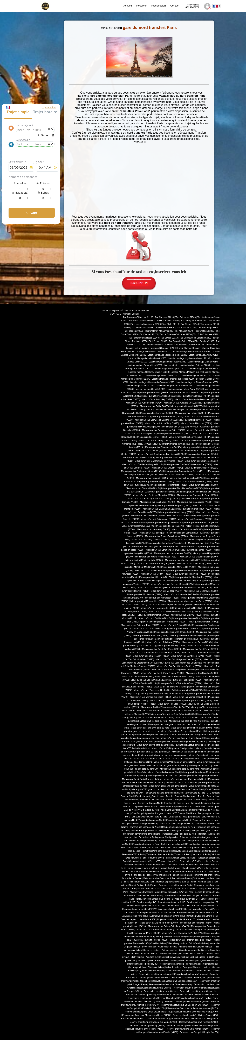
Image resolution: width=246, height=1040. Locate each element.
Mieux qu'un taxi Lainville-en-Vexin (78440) (166, 543)
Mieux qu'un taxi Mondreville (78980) (201, 591)
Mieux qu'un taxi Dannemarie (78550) (176, 474)
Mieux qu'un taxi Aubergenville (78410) (144, 403)
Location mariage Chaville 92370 (149, 389)
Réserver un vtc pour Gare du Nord (156, 799)
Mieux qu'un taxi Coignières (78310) (201, 461)
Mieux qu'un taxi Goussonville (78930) (185, 516)
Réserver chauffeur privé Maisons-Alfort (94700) (195, 1012)
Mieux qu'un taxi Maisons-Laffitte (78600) (199, 557)
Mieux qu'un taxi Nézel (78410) (192, 608)
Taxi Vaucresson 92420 (152, 344)
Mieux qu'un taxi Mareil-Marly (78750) (194, 563)
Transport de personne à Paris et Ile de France (184, 871)
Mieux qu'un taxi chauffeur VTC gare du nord (182, 738)
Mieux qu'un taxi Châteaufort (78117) (185, 451)
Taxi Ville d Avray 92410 (176, 344)
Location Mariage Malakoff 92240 (186, 372)
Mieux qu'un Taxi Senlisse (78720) (178, 676)
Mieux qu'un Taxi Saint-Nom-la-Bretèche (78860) (179, 666)
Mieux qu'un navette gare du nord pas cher (177, 782)
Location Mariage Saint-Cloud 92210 (161, 375)
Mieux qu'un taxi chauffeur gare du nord (188, 745)
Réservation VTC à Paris (133, 854)
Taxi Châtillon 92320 (204, 331)
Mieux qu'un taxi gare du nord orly (196, 765)
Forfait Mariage (184, 348)
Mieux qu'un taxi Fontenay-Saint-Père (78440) (149, 498)
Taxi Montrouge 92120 (207, 327)
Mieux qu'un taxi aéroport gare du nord (152, 758)
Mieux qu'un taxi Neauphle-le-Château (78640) (170, 604)
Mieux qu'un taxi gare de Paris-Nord (186, 721)
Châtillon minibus (156, 967)
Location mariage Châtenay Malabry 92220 (148, 372)
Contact (174, 5)
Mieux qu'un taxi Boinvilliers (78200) (195, 420)
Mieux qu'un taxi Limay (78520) (146, 546)
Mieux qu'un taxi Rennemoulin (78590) (188, 635)
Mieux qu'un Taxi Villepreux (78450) (153, 711)
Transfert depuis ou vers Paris (177, 895)
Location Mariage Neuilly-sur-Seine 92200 (167, 355)
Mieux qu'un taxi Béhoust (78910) (191, 413)
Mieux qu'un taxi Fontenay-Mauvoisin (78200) (154, 495)
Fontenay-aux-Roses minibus (159, 964)
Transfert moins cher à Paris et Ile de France (144, 864)
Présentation (158, 5)
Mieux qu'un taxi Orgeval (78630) (187, 615)
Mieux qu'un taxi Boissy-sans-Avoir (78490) (182, 427)
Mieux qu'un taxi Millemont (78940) (154, 587)
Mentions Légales (131, 314)
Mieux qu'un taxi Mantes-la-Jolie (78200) (144, 560)
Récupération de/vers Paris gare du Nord (141, 834)
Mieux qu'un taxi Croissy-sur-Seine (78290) (141, 471)
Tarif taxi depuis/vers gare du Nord (143, 847)
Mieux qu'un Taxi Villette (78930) (187, 711)
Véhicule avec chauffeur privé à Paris (152, 899)
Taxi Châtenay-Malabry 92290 (159, 331)
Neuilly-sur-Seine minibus (191, 953)
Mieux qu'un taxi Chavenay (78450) (201, 454)
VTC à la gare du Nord (148, 810)
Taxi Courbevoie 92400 (168, 321)
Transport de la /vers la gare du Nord (176, 823)
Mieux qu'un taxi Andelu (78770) (191, 396)
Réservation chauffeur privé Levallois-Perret (197, 998)
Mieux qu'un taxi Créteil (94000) (153, 940)
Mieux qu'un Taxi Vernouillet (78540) (189, 697)
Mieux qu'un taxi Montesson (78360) (162, 598)
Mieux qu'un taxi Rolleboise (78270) (163, 642)
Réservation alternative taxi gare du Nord (199, 837)
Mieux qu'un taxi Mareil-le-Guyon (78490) (156, 563)
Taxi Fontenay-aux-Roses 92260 (143, 338)
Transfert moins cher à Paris (159, 854)
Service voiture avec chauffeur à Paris (185, 888)
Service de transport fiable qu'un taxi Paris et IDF (152, 912)
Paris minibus (161, 960)
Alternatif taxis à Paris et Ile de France (139, 885)
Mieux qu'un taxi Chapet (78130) (151, 451)
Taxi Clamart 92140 (190, 324)
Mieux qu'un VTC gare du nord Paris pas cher (152, 789)
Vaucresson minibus (167, 947)
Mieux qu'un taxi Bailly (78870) (154, 406)
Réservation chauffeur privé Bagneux (189, 977)
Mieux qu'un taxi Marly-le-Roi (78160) (178, 567)
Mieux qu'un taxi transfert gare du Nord (194, 717)
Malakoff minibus (173, 967)
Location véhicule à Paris (183, 858)
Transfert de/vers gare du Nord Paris (174, 841)
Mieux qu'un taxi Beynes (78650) (167, 416)
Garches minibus (204, 947)
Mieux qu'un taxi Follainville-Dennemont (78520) (171, 492)
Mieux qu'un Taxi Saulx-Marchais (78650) (141, 676)
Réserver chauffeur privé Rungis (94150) (199, 1032)
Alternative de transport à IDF (171, 902)
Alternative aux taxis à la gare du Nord (179, 810)
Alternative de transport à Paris (144, 892)
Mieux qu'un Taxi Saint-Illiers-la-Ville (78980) (191, 656)
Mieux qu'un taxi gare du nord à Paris (189, 758)
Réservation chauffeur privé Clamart (190, 988)
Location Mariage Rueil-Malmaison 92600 (190, 351)
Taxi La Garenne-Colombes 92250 (176, 334)
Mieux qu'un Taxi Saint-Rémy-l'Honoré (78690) (162, 673)
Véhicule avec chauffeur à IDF (168, 909)
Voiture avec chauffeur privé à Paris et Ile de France (167, 878)
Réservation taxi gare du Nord (145, 844)
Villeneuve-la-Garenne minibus (196, 971)
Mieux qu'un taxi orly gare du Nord (164, 772)
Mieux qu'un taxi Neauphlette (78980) (158, 608)
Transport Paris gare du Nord (204, 830)
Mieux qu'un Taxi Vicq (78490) (172, 704)
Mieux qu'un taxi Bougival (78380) (202, 430)
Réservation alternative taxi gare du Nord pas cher (194, 851)
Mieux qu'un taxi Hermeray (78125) (153, 529)
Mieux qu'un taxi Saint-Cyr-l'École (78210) (161, 649)
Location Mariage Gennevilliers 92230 (144, 365)
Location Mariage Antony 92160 (203, 355)
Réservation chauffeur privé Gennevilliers (199, 991)
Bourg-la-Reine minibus (207, 960)
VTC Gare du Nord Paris (184, 813)
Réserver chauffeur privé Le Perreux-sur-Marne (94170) (192, 1008)
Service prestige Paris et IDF (135, 916)
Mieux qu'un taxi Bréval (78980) (152, 437)
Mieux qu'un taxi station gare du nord (189, 752)
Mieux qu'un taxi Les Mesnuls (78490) (185, 581)
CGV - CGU (115, 314)
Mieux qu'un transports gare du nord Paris (179, 769)
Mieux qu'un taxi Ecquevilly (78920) (186, 478)
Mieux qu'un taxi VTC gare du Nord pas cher (173, 748)
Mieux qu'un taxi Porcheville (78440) (150, 628)
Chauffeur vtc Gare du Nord (176, 803)
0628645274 (192, 6)
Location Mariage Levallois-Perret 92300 (147, 358)
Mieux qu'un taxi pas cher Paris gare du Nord (185, 779)
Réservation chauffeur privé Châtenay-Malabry (170, 984)
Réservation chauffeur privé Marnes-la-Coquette (195, 974)
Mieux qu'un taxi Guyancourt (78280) (195, 519)
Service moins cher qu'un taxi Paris (176, 892)
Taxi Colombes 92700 (185, 317)
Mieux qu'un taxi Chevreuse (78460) (172, 457)
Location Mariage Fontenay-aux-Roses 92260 (173, 379)
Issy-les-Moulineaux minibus (150, 971)
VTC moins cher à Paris (167, 861)
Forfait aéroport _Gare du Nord (149, 796)
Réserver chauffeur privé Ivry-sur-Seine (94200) (187, 1001)
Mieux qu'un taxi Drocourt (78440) (152, 478)
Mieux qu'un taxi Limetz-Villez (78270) (181, 546)
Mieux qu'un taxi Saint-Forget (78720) (200, 649)
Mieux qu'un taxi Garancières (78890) (194, 502)
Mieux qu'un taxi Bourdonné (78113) (174, 433)
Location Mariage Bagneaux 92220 (202, 368)
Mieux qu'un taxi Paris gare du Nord (195, 734)
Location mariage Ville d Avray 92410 (184, 389)
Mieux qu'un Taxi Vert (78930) (198, 700)
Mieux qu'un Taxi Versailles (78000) (166, 700)
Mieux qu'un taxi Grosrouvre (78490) (148, 516)
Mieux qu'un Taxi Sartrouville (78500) (169, 669)
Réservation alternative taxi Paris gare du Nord (183, 847)
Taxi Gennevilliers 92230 (142, 327)
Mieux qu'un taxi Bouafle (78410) (140, 433)
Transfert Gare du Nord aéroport (181, 796)
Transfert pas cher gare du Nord (145, 827)
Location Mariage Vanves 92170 (195, 375)
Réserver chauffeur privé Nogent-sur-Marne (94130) (153, 1022)
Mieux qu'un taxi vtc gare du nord (152, 745)
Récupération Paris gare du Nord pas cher (158, 837)
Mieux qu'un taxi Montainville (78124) (144, 594)
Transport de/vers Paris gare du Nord (179, 834)
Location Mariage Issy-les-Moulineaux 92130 (189, 358)
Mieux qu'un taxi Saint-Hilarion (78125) (151, 656)
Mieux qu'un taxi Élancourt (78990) (157, 481)
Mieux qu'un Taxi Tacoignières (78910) (184, 680)
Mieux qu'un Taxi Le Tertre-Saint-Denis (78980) (180, 683)
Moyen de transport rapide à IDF (137, 909)
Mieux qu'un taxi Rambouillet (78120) (150, 635)
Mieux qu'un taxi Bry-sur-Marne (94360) (155, 929)
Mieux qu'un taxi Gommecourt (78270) (194, 509)
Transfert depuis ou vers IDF (205, 906)
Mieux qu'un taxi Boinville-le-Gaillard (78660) (156, 420)
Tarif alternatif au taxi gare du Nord (139, 841)
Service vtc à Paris (201, 854)
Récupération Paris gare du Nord (174, 830)
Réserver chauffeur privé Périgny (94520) (144, 1029)
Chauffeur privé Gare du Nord (190, 789)
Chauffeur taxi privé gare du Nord (184, 817)
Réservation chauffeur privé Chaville (154, 988)
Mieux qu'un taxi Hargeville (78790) (138, 526)
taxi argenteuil (170, 365)
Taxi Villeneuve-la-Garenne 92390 (195, 338)
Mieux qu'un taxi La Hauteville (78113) (174, 526)
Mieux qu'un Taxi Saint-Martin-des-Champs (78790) (182, 663)
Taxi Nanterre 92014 (164, 317)
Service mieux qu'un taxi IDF (185, 899)
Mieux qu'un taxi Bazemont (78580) (156, 413)
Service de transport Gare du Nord (176, 806)
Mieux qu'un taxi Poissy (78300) (176, 625)
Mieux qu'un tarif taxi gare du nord (163, 765)
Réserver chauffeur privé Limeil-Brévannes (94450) (148, 1012)
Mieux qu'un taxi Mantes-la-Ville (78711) (184, 560)
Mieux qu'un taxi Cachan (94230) (191, 929)
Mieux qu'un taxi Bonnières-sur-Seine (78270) (163, 430)
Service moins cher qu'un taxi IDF (202, 902)
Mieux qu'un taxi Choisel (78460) (138, 457)
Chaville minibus (158, 943)
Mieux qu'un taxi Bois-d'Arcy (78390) (162, 423)
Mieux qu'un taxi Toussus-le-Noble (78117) (154, 690)
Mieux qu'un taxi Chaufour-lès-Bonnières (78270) (161, 454)
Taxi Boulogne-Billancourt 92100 (138, 317)
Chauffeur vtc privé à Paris (149, 895)
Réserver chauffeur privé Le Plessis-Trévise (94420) (145, 1018)
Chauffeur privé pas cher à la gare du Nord (151, 813)
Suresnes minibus (151, 950)
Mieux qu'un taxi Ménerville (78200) (189, 574)
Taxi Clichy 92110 (170, 324)
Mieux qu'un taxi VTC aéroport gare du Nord (174, 762)
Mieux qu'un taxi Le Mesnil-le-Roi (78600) (192, 577)
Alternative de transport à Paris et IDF (168, 916)
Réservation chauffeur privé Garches (161, 991)
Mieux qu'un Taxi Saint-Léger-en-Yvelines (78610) (179, 659)
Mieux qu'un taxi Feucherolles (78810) (169, 485)
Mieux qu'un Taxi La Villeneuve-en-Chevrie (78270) (165, 707)
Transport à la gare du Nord (205, 820)
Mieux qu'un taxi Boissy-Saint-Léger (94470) (169, 926)
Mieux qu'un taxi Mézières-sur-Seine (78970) (172, 584)
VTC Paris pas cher (203, 875)
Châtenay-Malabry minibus (182, 960)
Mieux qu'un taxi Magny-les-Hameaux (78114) (156, 557)
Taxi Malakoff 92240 (184, 331)
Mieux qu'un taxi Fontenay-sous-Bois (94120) (191, 940)
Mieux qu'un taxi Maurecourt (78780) (185, 570)
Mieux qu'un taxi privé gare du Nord (159, 734)
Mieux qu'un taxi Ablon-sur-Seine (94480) (159, 923)
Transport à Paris (182, 854)
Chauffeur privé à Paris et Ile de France (200, 868)
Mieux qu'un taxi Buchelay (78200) (155, 440)
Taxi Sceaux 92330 (158, 341)
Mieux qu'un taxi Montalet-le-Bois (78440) (183, 594)
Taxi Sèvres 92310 (169, 338)
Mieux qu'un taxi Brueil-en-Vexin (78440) (188, 437)
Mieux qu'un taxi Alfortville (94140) (196, 923)
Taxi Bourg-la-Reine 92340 (181, 341)
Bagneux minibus (135, 964)
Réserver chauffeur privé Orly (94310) (147, 1025)
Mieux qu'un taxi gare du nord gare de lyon (150, 752)
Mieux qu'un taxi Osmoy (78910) (187, 618)
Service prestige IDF (146, 902)
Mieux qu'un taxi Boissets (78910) (196, 423)
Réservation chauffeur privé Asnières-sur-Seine (148, 977)
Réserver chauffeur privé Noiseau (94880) (198, 1022)
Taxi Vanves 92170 (149, 334)
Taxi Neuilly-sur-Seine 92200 (193, 321)
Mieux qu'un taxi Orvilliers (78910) (155, 618)
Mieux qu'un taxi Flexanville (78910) (143, 488)
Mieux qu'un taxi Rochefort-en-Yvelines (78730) (180, 639)
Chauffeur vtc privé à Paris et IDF (202, 916)
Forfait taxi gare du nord (172, 844)
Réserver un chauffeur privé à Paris (175, 885)
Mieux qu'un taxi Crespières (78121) (201, 468)
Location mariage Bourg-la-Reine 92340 (174, 386)
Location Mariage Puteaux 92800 (194, 365)
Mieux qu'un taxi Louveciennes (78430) (172, 553)
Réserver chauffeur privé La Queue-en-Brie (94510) (185, 1005)
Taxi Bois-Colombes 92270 (205, 334)
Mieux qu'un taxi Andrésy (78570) (157, 399)
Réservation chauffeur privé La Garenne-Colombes (152, 998)
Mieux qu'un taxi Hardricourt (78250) (201, 522)
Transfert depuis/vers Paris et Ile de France (176, 882)
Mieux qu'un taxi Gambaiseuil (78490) (157, 502)
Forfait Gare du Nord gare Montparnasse (164, 793)
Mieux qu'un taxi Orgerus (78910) (153, 615)
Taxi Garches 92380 (204, 341)
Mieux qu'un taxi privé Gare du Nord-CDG (159, 776)
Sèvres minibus (149, 947)
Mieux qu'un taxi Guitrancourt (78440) (158, 519)
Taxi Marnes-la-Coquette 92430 (203, 344)
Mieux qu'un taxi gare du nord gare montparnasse (163, 755)
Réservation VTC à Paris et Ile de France (199, 861)
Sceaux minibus (173, 971)
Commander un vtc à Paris (141, 861)
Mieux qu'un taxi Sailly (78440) (172, 646)
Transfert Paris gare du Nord (143, 830)
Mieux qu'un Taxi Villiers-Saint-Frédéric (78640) (173, 714)
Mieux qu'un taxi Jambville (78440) (186, 533)
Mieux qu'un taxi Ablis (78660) (154, 392)
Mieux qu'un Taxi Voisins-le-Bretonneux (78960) (151, 717)
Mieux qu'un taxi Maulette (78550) (151, 570)
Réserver (141, 5)
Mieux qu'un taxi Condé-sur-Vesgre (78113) (142, 464)
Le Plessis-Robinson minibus (188, 964)
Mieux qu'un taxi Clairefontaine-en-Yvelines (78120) (159, 461)
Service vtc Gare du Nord (150, 803)
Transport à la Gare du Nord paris (190, 799)
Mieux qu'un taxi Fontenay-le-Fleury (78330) (197, 495)
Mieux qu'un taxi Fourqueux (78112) (174, 505)
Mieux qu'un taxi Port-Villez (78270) (186, 628)
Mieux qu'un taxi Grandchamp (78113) (176, 512)
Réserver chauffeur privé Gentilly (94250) (143, 1001)
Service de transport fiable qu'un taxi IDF (146, 906)
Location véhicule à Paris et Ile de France (141, 871)
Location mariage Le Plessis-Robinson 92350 (197, 382)
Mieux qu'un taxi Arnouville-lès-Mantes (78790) (196, 399)
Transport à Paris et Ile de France (182, 864)
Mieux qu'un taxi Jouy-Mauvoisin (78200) (151, 539)
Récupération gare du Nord (178, 820)
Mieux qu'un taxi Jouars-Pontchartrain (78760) (166, 536)
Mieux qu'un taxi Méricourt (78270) (155, 577)
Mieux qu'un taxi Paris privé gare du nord (150, 728)
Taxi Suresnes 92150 (186, 327)
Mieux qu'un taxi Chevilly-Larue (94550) (174, 936)
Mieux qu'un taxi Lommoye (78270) (162, 550)
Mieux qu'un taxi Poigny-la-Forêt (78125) (140, 625)
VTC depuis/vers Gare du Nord (143, 806)
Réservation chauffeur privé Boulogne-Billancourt (174, 981)
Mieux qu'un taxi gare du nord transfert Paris (191, 728)
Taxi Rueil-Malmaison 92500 (142, 321)
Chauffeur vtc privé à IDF (178, 906)
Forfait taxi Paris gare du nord (156, 851)
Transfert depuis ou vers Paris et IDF (138, 919)
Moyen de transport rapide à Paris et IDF (176, 919)
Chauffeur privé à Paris (159, 858)
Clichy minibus (137, 957)
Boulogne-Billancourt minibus (196, 967)
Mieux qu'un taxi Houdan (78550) (187, 529)
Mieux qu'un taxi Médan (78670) (156, 574)
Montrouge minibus (137, 967)
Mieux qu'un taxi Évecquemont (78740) (194, 481)
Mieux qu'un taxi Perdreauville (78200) (168, 622)
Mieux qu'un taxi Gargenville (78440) (165, 522)
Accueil (128, 5)
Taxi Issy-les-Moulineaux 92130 (146, 324)
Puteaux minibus (169, 950)
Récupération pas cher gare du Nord (178, 827)
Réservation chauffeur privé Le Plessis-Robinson (195, 994)
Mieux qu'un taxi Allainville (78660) (158, 396)
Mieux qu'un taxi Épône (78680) (203, 485)
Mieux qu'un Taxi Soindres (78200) (202, 673)
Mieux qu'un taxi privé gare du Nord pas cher (169, 724)
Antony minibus (180, 957)
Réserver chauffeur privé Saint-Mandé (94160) (187, 1029)
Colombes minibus (187, 950)
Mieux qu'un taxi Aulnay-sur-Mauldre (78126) (167, 409)
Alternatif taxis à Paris (208, 882)
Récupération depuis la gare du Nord (139, 823)
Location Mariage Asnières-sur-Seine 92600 (148, 351)
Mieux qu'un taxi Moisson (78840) (166, 591)
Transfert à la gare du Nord (151, 820)
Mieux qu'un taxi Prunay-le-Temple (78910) (174, 632)
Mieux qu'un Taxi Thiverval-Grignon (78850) (174, 687)
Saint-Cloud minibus (198, 943)
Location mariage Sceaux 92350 (139, 386)
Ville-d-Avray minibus (177, 943)
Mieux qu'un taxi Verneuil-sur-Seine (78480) (150, 697)
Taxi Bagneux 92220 (133, 331)
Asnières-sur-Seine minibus (159, 957)
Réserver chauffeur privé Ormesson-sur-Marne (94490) (192, 1025)
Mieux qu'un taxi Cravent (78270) (167, 468)
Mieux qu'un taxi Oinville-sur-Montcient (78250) (171, 611)
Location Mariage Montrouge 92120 (167, 368)
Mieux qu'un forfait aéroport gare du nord (199, 776)
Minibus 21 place (197, 957)
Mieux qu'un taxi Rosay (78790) (196, 642)
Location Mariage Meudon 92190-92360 (167, 362)
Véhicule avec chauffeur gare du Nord (149, 817)
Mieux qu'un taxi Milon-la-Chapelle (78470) (192, 587)
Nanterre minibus (187, 947)
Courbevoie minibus (168, 953)
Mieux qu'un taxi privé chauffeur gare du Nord (176, 741)
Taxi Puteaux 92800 (165, 327)
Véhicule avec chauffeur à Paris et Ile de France (157, 868)
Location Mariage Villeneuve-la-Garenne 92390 (152, 382)
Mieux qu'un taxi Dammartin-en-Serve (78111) (185, 471)
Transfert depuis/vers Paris (141, 882)
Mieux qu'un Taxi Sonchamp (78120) (148, 680)
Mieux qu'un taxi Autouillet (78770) (186, 406)
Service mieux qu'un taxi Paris (151, 888)
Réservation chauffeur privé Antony (155, 974)
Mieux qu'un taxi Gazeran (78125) (159, 509)
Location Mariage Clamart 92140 (203, 362)
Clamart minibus (210, 964)
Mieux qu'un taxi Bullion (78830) (188, 440)
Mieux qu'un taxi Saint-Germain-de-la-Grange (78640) (155, 652)
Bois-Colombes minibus (146, 953)
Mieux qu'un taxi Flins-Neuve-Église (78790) (182, 488)
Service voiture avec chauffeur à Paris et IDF (197, 912)
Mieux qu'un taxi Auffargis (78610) (180, 403)
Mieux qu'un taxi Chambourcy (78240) (163, 447)
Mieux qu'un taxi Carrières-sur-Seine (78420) (174, 444)
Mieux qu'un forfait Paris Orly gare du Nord (142, 779)
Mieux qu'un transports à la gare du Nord (168, 786)
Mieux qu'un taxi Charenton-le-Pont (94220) (182, 933)
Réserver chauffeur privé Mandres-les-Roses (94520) (146, 1015)
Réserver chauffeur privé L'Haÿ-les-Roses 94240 (195, 1015)
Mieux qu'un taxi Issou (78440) (154, 533)
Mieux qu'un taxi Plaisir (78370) (203, 622)
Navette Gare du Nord (194, 793)
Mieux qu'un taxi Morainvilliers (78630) (148, 601)
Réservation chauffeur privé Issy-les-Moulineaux (148, 994)
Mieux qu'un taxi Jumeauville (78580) (189, 539)
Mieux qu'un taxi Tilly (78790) (189, 690)
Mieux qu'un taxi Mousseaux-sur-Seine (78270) (190, 601)
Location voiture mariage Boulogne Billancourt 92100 (151, 348)
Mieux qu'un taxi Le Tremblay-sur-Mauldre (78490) (164, 693)
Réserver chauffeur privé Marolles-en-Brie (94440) (194, 1018)
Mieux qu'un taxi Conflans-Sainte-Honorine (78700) (188, 464)
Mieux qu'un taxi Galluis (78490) (188, 498)
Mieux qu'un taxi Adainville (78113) (186, 392)
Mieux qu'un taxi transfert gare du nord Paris (182, 731)
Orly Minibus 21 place (143, 960)
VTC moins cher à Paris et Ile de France (173, 875)
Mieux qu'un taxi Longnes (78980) (196, 550)
